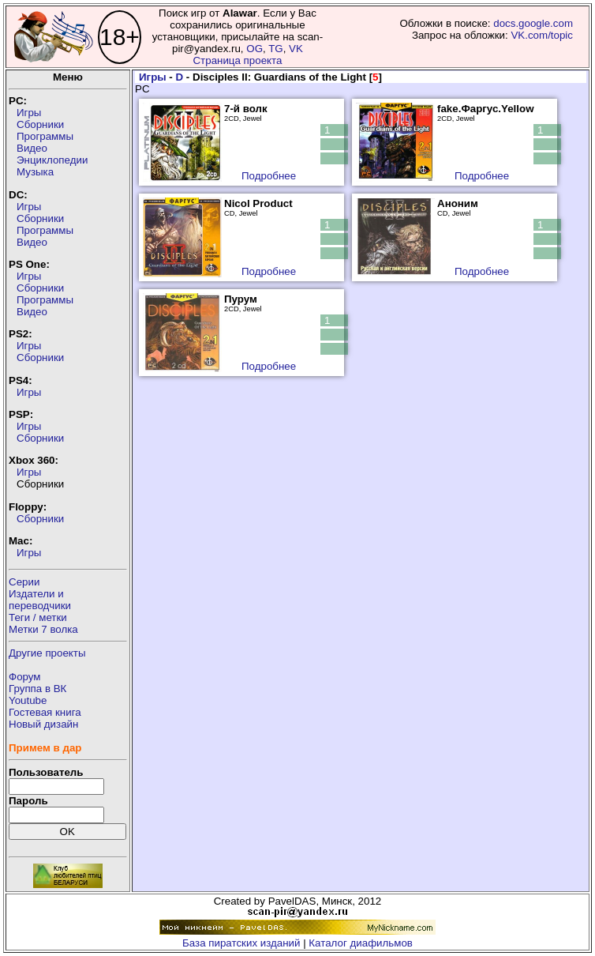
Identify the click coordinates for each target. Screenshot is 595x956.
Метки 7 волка (43, 629)
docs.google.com (533, 23)
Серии (24, 582)
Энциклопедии (52, 160)
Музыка (35, 172)
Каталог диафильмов (361, 943)
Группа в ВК (37, 688)
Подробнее (268, 176)
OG (254, 49)
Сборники (40, 124)
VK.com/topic (542, 35)
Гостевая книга (45, 712)
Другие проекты (47, 653)
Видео (32, 148)
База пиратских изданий (241, 943)
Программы (45, 136)
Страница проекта (237, 60)
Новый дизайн (43, 724)
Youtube (28, 700)
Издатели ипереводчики (40, 600)
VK (296, 49)
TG (275, 49)
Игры (29, 113)
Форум (25, 677)
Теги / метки (38, 617)
